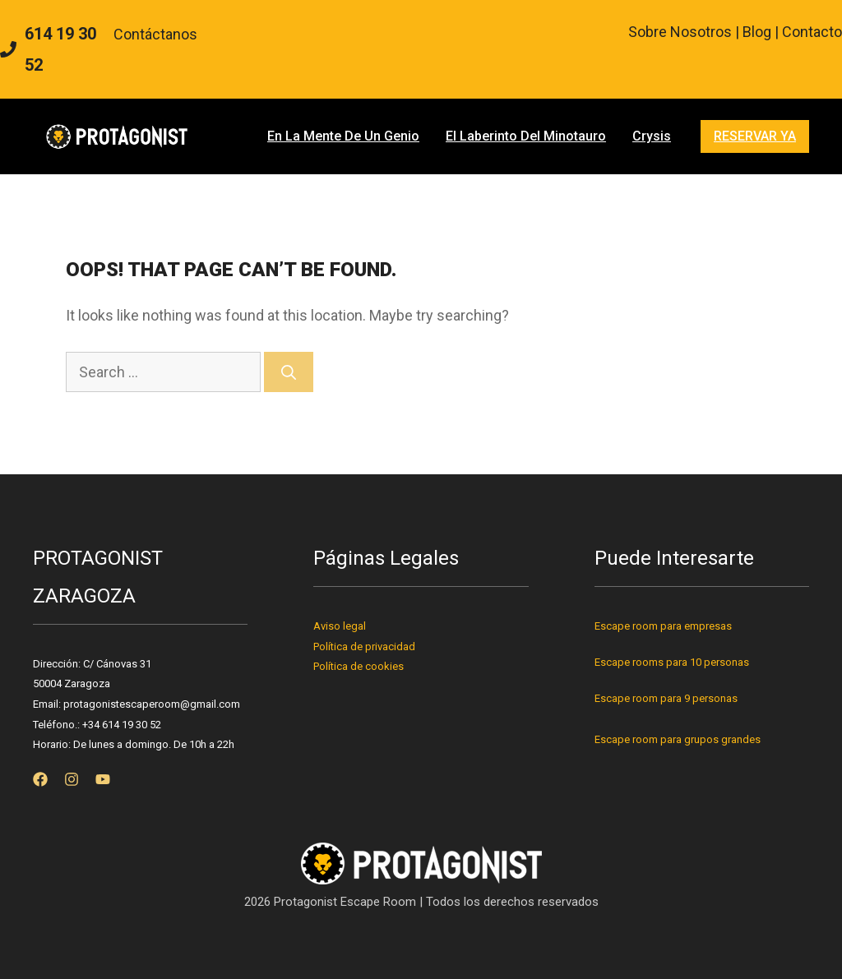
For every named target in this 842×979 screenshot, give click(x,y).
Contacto (812, 31)
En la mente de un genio (343, 136)
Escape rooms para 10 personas (671, 662)
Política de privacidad (364, 646)
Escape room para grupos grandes (677, 739)
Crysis (651, 136)
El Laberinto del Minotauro (526, 136)
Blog (759, 31)
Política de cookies (358, 666)
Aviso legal (339, 626)
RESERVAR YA (755, 136)
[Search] (288, 372)
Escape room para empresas (663, 626)
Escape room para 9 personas (666, 698)
